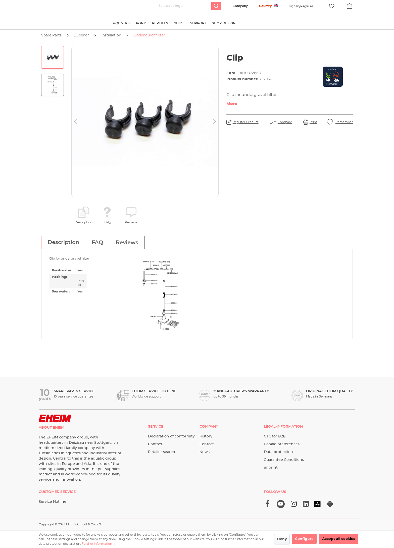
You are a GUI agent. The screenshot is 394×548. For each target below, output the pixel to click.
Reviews (131, 222)
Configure (304, 539)
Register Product (246, 122)
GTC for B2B (275, 436)
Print (313, 122)
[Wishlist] (331, 6)
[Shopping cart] (349, 5)
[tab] (63, 242)
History (206, 436)
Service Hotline (52, 502)
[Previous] (75, 122)
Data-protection (278, 452)
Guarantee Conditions (284, 460)
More (231, 104)
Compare (285, 122)
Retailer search (161, 452)
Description (83, 222)
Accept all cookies (338, 539)
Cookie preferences (282, 444)
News (205, 452)
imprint (271, 467)
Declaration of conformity (171, 436)
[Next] (214, 122)
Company (240, 6)
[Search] (216, 6)
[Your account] (301, 6)
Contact (155, 444)
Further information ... (98, 543)
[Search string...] (185, 6)
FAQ (107, 222)
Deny (282, 539)
